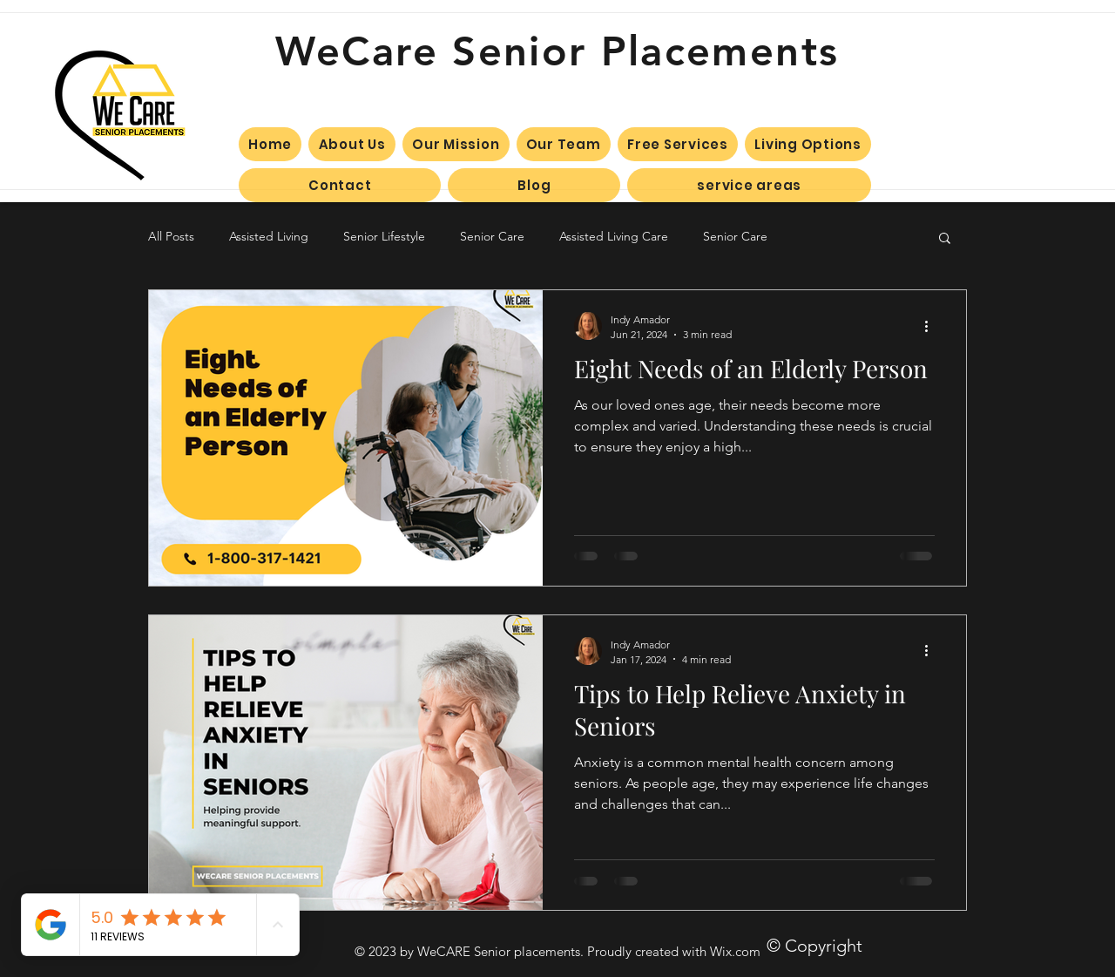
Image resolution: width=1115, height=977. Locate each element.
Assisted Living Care (613, 236)
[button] (944, 239)
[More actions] (932, 325)
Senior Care (492, 236)
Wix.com (735, 951)
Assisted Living (268, 236)
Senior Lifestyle (384, 236)
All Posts (171, 236)
